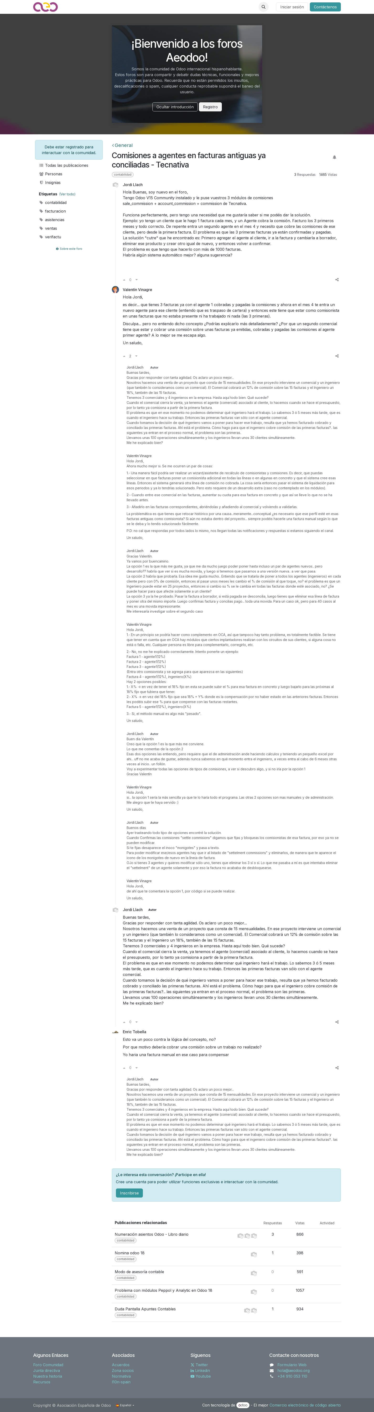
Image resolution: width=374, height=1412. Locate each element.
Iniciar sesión (292, 7)
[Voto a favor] (124, 279)
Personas (50, 174)
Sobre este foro (69, 248)
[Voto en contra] (136, 279)
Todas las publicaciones (63, 165)
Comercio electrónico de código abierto (305, 1405)
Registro (210, 106)
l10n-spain (121, 1382)
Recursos (41, 1382)
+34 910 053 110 (292, 1376)
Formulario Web (291, 1364)
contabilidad (53, 202)
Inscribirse (129, 1193)
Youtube (201, 1376)
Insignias (50, 182)
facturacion (52, 211)
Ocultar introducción (175, 106)
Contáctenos (325, 7)
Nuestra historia (47, 1376)
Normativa (121, 1376)
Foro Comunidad (48, 1364)
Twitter (199, 1364)
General (122, 145)
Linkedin (200, 1370)
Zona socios (123, 1370)
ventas (48, 228)
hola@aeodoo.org (293, 1370)
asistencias (51, 219)
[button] (264, 7)
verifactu (50, 236)
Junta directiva (46, 1370)
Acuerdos (121, 1364)
